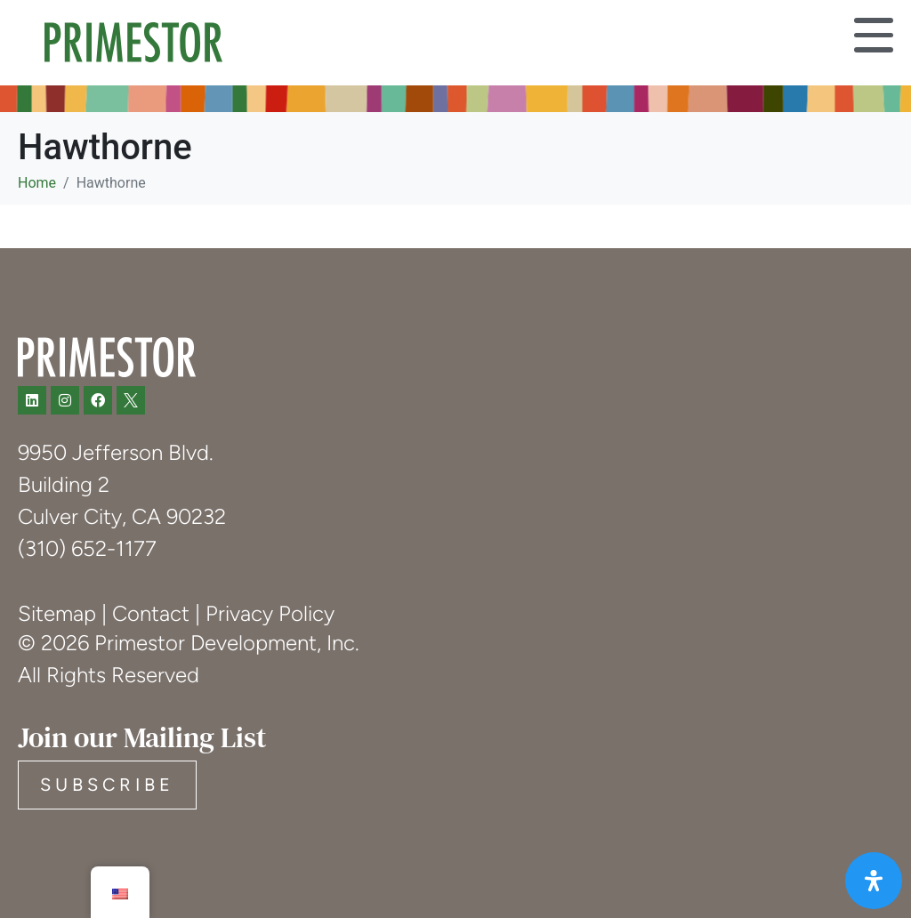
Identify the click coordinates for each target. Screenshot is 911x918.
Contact (150, 613)
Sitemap (57, 613)
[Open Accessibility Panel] (873, 880)
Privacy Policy (270, 613)
